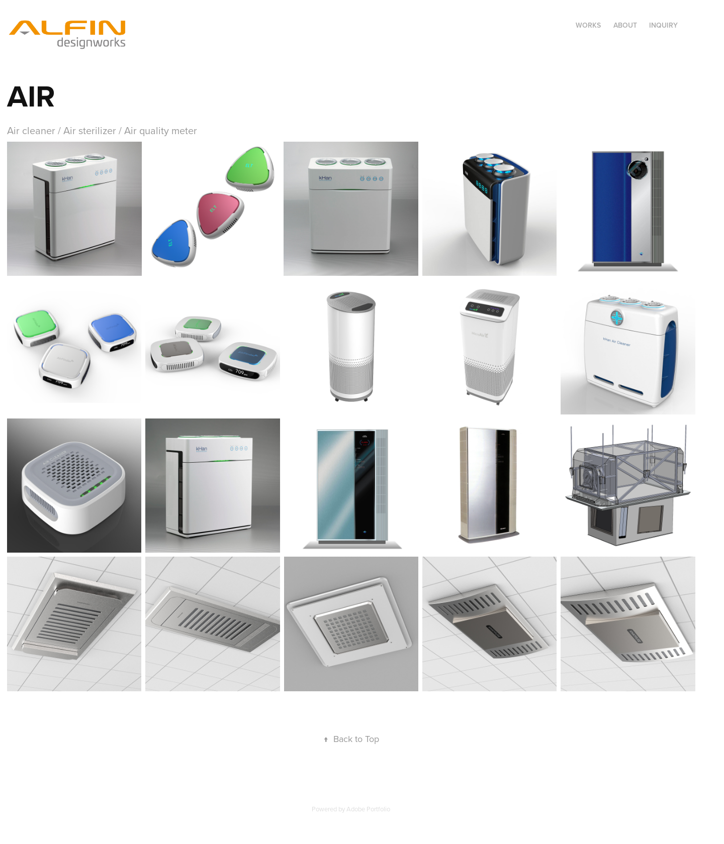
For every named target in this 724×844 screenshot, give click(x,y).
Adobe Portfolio (368, 808)
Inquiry (663, 25)
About (625, 25)
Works (588, 25)
